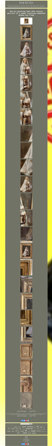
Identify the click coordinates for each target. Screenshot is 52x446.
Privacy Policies (26, 439)
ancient (34, 433)
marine (19, 427)
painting (30, 427)
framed (17, 428)
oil (26, 431)
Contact (26, 438)
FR (27, 442)
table (34, 427)
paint (8, 427)
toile (18, 433)
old (37, 427)
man (45, 431)
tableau (17, 431)
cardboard (9, 431)
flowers (43, 431)
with (44, 427)
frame (9, 428)
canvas (25, 433)
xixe (21, 433)
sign (20, 428)
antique (33, 431)
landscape (29, 428)
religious (13, 431)
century (29, 431)
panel (29, 433)
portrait (39, 431)
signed (24, 427)
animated (15, 427)
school (41, 427)
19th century (11, 427)
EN (25, 442)
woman (13, 428)
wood (38, 428)
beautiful (22, 431)
